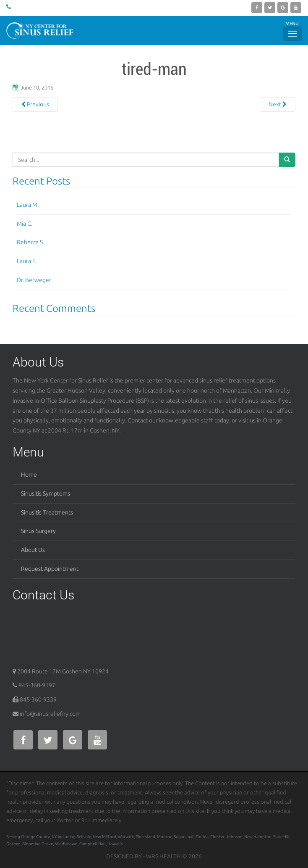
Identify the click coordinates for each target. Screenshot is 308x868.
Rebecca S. (30, 242)
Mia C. (24, 223)
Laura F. (26, 261)
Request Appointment (49, 568)
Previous (35, 104)
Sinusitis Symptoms (45, 493)
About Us (33, 549)
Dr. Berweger (34, 280)
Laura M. (28, 204)
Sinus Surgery (38, 531)
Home (29, 474)
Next (278, 104)
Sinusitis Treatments (47, 512)
